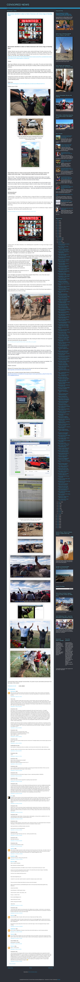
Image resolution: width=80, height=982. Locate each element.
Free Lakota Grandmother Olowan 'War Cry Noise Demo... (64, 322)
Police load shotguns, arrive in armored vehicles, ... (63, 261)
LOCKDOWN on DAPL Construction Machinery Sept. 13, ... (64, 369)
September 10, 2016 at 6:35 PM (16, 840)
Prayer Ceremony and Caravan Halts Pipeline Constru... (63, 269)
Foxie (12, 795)
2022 (58, 227)
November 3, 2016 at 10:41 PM (16, 943)
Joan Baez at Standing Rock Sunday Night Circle (63, 380)
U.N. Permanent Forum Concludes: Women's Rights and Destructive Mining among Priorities (67, 187)
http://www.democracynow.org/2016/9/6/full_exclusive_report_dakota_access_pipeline (22, 341)
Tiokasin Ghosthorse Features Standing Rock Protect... (63, 454)
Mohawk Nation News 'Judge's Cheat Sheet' (63, 340)
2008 (58, 526)
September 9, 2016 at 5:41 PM (16, 775)
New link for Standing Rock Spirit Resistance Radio (64, 383)
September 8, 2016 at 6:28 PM (16, 750)
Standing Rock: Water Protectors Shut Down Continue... (64, 287)
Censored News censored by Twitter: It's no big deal (63, 300)
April (59, 508)
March (59, 509)
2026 (58, 220)
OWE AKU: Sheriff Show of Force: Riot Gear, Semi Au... (64, 343)
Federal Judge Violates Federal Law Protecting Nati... (63, 438)
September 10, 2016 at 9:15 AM (16, 793)
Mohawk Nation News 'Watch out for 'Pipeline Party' (64, 386)
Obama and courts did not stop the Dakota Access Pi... (63, 330)
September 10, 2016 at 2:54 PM (16, 829)
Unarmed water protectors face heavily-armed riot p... (63, 367)
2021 (58, 228)
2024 (58, 223)
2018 (58, 233)
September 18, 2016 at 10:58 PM (16, 926)
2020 (58, 230)
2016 (58, 236)
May (59, 506)
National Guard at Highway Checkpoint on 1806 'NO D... (63, 417)
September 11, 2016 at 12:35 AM (16, 853)
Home (30, 967)
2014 (58, 516)
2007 (58, 527)
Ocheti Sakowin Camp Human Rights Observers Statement (63, 399)
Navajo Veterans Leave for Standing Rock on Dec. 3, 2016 (66, 201)
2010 (58, 522)
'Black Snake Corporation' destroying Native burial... (63, 294)
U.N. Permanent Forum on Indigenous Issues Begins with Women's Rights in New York (66, 177)
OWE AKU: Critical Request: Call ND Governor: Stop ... (64, 425)
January (59, 513)
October (59, 241)
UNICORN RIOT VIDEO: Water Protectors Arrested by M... (63, 338)
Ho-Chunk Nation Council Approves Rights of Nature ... (63, 335)
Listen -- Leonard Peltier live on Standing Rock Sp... (63, 373)
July (59, 503)
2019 (58, 231)
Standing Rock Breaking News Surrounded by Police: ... (63, 266)
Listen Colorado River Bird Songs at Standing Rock (64, 492)
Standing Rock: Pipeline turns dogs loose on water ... (63, 497)
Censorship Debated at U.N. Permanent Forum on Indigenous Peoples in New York (67, 169)
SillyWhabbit (13, 928)
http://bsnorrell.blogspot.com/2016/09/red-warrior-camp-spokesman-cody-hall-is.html (22, 211)
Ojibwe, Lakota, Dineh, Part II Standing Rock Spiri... (63, 446)
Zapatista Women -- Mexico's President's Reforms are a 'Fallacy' (66, 161)
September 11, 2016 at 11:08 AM (16, 859)
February (60, 511)
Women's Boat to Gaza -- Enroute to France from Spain (64, 333)
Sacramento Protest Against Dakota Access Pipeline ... (63, 433)
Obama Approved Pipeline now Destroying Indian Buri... (63, 305)
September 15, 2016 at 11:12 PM (16, 905)
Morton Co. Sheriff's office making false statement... (64, 494)
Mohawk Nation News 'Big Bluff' (63, 259)
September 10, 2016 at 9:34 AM (16, 803)
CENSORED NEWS (18, 4)
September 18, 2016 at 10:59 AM (16, 913)
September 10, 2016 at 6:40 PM (16, 846)
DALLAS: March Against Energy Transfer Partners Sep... (63, 297)
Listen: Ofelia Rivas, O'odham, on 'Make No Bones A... (64, 315)
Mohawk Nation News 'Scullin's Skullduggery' (63, 415)
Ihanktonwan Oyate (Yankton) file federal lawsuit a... (64, 420)
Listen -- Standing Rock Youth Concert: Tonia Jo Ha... (63, 375)
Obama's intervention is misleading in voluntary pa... (63, 404)
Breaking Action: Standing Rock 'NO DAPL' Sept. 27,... (63, 272)
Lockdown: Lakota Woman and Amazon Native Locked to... (63, 449)
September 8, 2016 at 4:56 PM (16, 743)
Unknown (12, 848)
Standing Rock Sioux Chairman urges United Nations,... (63, 317)
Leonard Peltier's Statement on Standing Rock (63, 252)
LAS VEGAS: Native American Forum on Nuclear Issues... (63, 250)
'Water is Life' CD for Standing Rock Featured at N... (63, 312)
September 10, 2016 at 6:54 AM (16, 781)
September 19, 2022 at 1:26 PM (16, 961)
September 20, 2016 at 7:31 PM (16, 938)
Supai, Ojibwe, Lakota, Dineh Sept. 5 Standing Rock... (63, 466)
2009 (58, 524)
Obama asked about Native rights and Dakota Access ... (64, 436)
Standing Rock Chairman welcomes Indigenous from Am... (63, 348)
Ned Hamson (13, 691)
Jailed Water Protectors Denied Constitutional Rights (63, 362)
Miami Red (13, 861)
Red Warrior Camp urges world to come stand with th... (64, 412)
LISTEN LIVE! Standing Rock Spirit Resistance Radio (63, 402)
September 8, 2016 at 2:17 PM (16, 696)
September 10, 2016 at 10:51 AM (16, 812)
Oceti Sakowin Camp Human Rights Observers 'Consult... (63, 325)
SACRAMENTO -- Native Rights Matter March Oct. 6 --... (63, 277)
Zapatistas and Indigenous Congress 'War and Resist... (63, 282)
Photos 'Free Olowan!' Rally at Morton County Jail (63, 320)
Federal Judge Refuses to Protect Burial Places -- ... (64, 441)
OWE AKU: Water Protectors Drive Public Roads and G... (63, 451)
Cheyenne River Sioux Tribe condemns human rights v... (63, 487)
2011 (58, 521)
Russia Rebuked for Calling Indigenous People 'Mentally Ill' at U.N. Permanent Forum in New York (64, 14)
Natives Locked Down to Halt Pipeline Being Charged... (63, 351)
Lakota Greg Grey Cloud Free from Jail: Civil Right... (63, 255)
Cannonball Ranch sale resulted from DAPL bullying (63, 279)
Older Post (50, 967)
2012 (58, 519)
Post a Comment (12, 963)
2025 (58, 222)
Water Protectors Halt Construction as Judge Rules (63, 443)
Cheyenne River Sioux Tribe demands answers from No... (63, 469)
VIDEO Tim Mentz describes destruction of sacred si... (63, 484)
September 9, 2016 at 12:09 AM (16, 770)
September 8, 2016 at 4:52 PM (16, 736)
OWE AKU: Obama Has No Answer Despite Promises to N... (63, 430)
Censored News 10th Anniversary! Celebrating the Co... (64, 257)
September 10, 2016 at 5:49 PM (16, 835)
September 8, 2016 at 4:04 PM (16, 727)
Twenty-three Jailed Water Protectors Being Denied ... (63, 364)
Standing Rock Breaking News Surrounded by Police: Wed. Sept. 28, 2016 (66, 136)
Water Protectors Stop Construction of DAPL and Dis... (64, 274)
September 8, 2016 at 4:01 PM (16, 706)
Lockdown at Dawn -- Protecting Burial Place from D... (63, 422)
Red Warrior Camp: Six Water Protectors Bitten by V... (63, 474)
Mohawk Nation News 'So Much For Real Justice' (63, 354)
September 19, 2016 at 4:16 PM (16, 931)
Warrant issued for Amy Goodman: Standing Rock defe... (63, 391)
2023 (58, 225)
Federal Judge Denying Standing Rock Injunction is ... (64, 407)
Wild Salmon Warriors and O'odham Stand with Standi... (63, 378)
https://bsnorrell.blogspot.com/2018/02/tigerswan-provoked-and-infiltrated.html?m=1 (26, 83)
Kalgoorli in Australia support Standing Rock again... (63, 394)
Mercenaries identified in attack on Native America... (64, 427)
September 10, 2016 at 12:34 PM (16, 818)
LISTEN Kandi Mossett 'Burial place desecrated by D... (63, 489)
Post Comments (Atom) (33, 971)
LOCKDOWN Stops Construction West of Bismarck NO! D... (64, 357)
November (60, 239)
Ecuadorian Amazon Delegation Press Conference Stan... (63, 359)
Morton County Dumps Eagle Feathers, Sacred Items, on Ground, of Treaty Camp (66, 145)
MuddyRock (13, 856)
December (60, 237)
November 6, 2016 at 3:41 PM (16, 949)
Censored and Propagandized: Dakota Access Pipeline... (63, 459)
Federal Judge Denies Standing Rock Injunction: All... (63, 409)
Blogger (58, 979)
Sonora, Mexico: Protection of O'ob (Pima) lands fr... (63, 471)
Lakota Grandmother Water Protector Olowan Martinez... (63, 307)
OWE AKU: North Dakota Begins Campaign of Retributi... (64, 388)
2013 (58, 518)
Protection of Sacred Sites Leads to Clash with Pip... (64, 479)
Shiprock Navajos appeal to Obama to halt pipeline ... (63, 464)
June (59, 505)
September (60, 242)
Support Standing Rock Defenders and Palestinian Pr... (64, 310)
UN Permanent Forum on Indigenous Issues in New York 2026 (66, 153)
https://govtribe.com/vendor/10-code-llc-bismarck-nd (19, 369)
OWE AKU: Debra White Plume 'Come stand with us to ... (63, 345)
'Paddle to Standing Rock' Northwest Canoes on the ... (63, 397)
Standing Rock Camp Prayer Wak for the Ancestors (64, 482)
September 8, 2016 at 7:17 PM (16, 756)
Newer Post (10, 967)
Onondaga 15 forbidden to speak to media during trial (64, 302)
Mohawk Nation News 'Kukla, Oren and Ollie (63, 247)
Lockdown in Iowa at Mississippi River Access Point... (63, 289)
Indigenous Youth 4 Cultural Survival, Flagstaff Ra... (63, 456)
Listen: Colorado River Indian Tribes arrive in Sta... (63, 500)
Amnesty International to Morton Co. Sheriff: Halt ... (63, 244)
